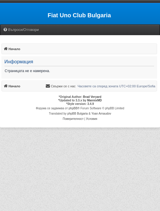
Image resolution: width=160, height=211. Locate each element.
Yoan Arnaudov (101, 113)
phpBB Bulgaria (77, 113)
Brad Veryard (92, 96)
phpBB (73, 108)
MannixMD (94, 100)
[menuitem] (21, 30)
